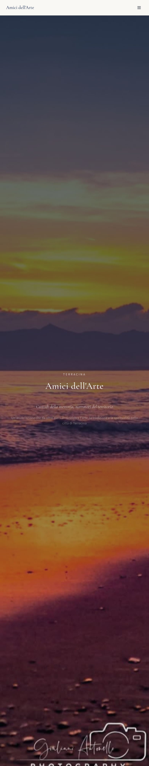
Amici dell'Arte (20, 7)
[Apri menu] (139, 7)
